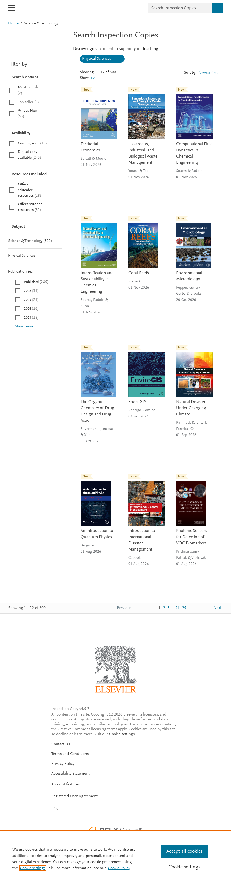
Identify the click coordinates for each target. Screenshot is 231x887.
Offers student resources (30, 207)
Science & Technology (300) (35, 241)
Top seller (28, 102)
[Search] (217, 8)
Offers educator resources (29, 190)
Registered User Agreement (74, 796)
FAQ (55, 808)
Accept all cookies (184, 851)
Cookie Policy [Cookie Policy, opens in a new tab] (119, 868)
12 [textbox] (93, 78)
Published (36, 282)
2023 (31, 318)
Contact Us (60, 744)
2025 (31, 300)
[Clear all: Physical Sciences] (118, 59)
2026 (31, 291)
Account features (65, 784)
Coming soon (32, 143)
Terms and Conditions (70, 754)
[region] (115, 858)
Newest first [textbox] (208, 73)
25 (184, 608)
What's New (28, 113)
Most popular (29, 90)
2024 (31, 309)
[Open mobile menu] (11, 8)
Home (14, 24)
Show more (24, 326)
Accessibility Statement (70, 773)
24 (177, 608)
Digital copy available (29, 155)
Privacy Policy (62, 764)
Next (217, 608)
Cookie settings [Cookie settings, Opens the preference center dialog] (184, 867)
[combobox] (94, 78)
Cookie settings (122, 734)
